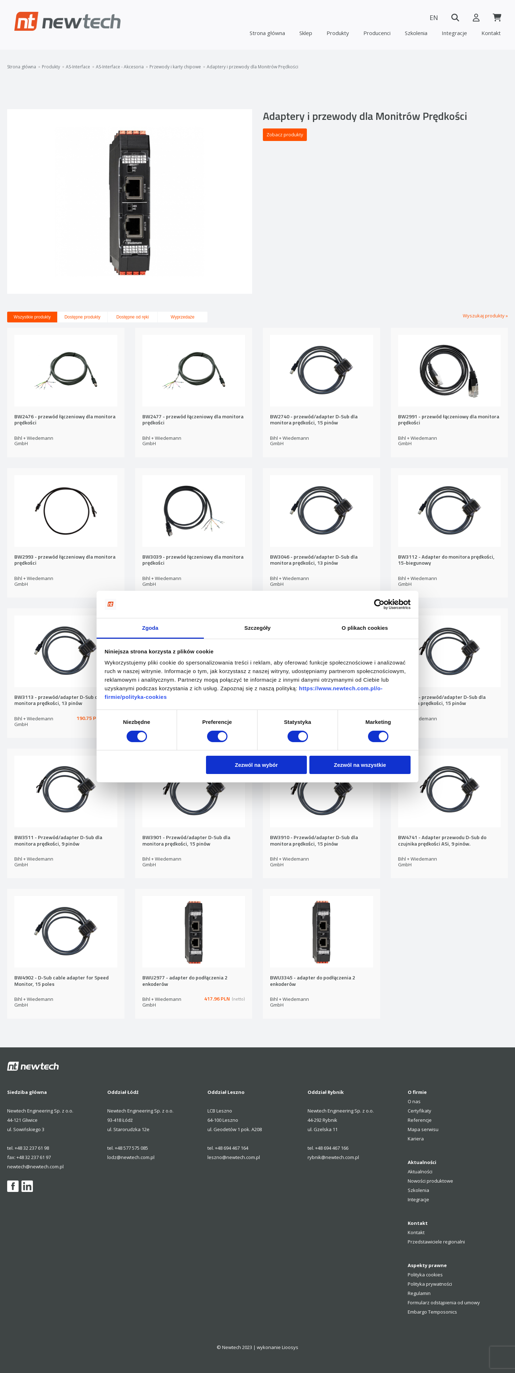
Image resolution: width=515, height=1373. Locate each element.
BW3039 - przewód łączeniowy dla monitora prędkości (193, 560)
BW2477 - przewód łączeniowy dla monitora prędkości (193, 420)
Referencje (420, 1120)
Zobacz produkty (284, 134)
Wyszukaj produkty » (485, 315)
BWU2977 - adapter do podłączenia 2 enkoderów (184, 981)
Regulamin (419, 1293)
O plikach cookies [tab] (365, 628)
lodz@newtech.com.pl (130, 1157)
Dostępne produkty (82, 317)
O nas (414, 1101)
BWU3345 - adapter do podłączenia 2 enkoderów (312, 981)
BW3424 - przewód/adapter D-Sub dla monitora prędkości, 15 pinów (442, 700)
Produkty (338, 32)
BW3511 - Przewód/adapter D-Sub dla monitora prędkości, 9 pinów (58, 840)
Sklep (305, 32)
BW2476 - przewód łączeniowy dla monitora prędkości (65, 420)
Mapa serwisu (423, 1129)
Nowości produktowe (430, 1181)
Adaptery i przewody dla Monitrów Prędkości (252, 67)
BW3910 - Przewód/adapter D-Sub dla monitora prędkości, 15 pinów (314, 840)
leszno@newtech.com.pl (233, 1157)
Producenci (377, 32)
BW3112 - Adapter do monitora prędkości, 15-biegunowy (446, 560)
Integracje (454, 32)
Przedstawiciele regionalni (436, 1241)
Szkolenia (416, 32)
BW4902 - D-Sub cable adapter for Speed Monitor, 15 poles (61, 981)
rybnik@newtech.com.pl (333, 1157)
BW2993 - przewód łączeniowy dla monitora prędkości (65, 560)
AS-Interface (78, 67)
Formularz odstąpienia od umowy (444, 1302)
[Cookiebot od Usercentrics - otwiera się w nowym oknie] (379, 604)
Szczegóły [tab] (257, 628)
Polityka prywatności (430, 1284)
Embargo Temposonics (432, 1312)
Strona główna (267, 32)
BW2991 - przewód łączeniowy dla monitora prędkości (448, 420)
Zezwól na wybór (256, 765)
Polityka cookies (425, 1274)
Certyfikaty (419, 1110)
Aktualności (420, 1171)
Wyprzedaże (183, 317)
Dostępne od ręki (132, 317)
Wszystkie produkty (32, 317)
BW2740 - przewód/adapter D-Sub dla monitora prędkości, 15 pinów (314, 420)
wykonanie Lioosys (277, 1347)
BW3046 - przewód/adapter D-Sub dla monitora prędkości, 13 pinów (314, 560)
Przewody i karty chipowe (175, 67)
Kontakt (491, 32)
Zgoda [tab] (150, 628)
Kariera (416, 1138)
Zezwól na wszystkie (360, 765)
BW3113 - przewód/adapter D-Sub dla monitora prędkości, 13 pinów (58, 700)
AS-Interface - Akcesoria (120, 67)
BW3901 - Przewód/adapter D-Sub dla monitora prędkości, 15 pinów (186, 840)
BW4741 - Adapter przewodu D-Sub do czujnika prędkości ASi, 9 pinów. (442, 840)
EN (432, 17)
